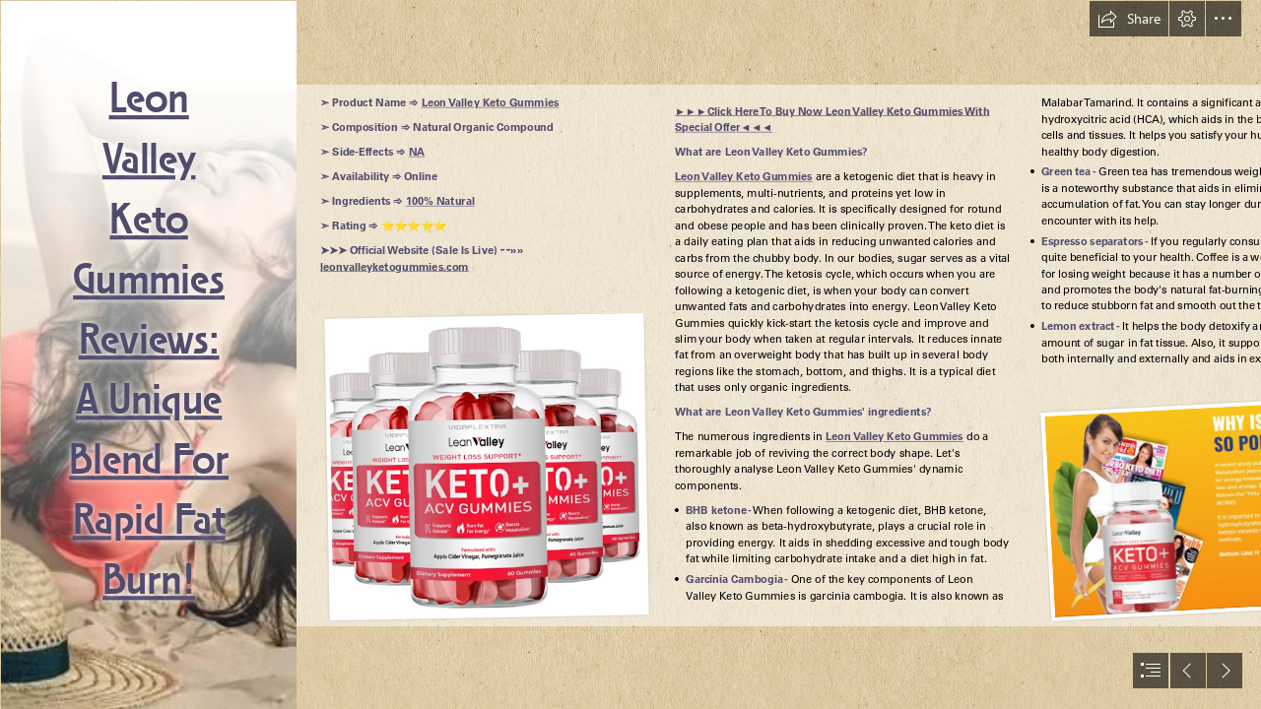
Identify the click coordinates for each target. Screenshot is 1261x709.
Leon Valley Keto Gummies (490, 103)
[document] (630, 354)
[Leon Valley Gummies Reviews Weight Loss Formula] (148, 354)
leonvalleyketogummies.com (394, 267)
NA (416, 153)
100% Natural (439, 202)
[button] (1129, 18)
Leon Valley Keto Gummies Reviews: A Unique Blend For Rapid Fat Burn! (149, 341)
